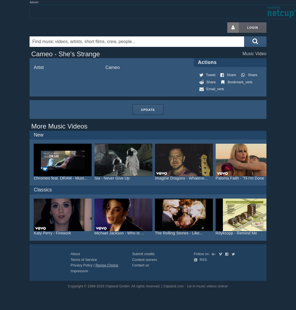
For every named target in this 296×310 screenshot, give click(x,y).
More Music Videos (59, 126)
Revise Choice (107, 265)
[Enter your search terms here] (137, 41)
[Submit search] (255, 41)
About (75, 254)
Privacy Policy (82, 265)
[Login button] (233, 27)
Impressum (79, 271)
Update (148, 109)
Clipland (59, 27)
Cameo (112, 67)
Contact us (140, 265)
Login (252, 27)
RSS (200, 260)
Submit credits (143, 254)
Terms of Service (84, 260)
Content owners (144, 260)
